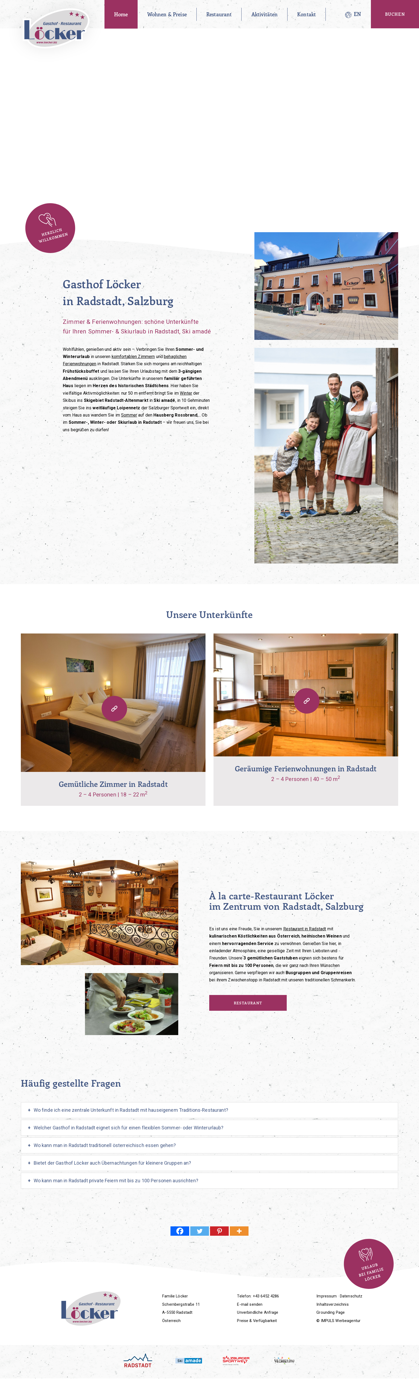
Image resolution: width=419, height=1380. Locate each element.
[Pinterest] (219, 1231)
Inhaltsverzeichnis (332, 1304)
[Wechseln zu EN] (357, 14)
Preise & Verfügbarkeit (257, 1320)
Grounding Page (330, 1312)
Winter (186, 393)
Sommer (129, 415)
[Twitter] (199, 1231)
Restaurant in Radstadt (304, 928)
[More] (239, 1231)
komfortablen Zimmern (133, 356)
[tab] (209, 1110)
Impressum (326, 1296)
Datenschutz (351, 1296)
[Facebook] (179, 1231)
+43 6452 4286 (266, 1296)
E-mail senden (249, 1304)
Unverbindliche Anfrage (257, 1312)
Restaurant (248, 1002)
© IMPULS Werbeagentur (338, 1320)
